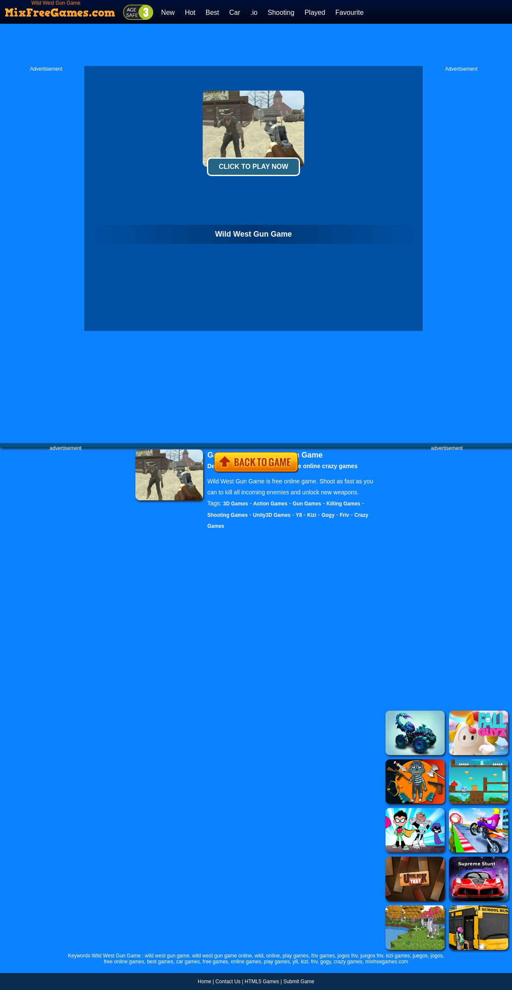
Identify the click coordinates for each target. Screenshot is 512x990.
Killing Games (343, 504)
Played (315, 12)
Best (212, 12)
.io (254, 12)
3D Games (235, 504)
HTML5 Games (262, 981)
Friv (344, 515)
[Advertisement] (256, 45)
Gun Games (307, 504)
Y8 (299, 515)
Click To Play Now (253, 166)
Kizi (311, 515)
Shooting (280, 12)
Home (204, 981)
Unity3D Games (272, 515)
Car (234, 12)
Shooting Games (227, 515)
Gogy (328, 515)
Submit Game (298, 981)
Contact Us (227, 981)
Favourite (350, 12)
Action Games (270, 504)
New (168, 12)
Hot (190, 12)
